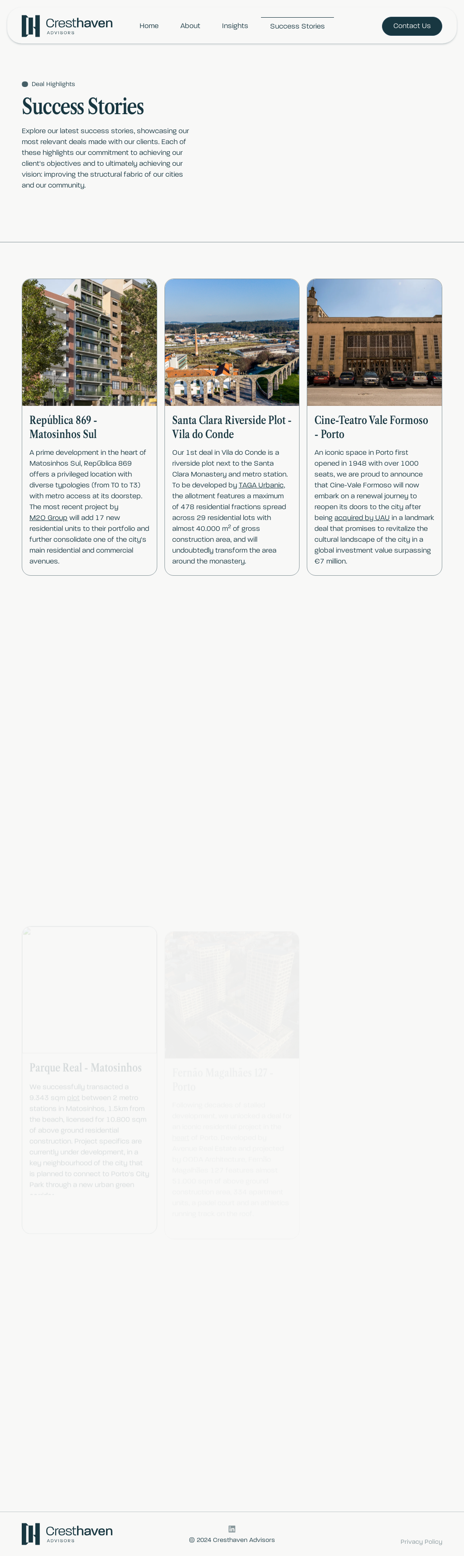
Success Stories (297, 26)
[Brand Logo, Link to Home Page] (67, 26)
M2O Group (48, 518)
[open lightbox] (89, 342)
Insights (235, 26)
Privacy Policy (421, 1542)
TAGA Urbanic (261, 485)
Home (149, 26)
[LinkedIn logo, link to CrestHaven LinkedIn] (232, 1528)
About (190, 26)
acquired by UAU (362, 522)
